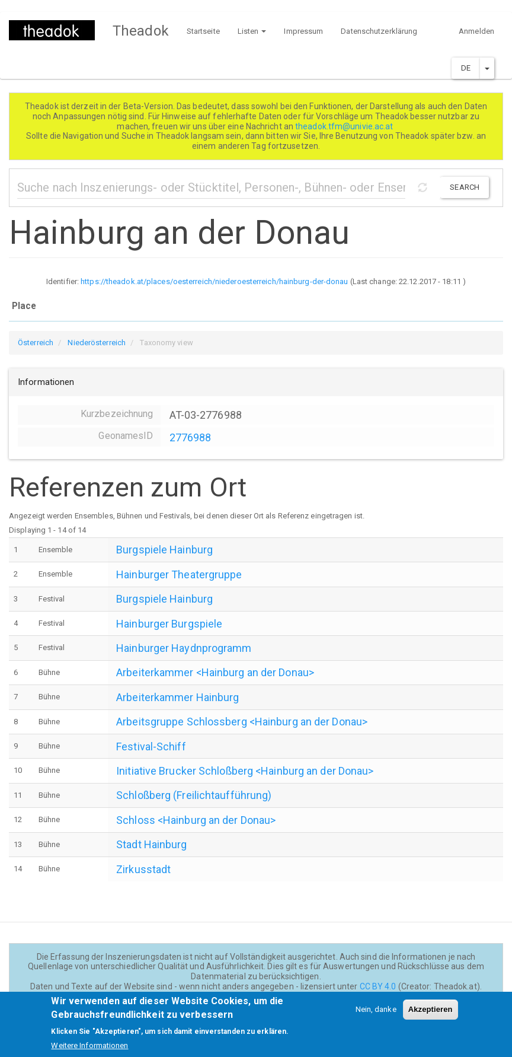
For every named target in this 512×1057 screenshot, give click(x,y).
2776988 (190, 437)
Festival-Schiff (151, 746)
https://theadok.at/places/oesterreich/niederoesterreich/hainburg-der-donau (214, 281)
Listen (252, 31)
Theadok (141, 31)
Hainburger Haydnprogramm (183, 648)
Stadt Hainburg (151, 844)
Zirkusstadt (143, 869)
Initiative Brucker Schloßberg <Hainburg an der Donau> (244, 771)
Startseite (203, 31)
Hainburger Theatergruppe (179, 574)
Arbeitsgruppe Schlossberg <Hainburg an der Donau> (241, 721)
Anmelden (476, 31)
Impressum (303, 31)
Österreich (35, 342)
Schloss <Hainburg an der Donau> (196, 820)
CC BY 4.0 (378, 986)
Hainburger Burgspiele (169, 623)
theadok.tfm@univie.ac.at (345, 126)
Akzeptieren (430, 1015)
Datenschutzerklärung (379, 31)
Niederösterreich (97, 342)
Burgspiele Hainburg (164, 549)
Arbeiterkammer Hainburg (177, 697)
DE (466, 67)
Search (464, 187)
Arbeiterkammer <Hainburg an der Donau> (215, 672)
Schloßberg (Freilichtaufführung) (193, 795)
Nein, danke (376, 1015)
